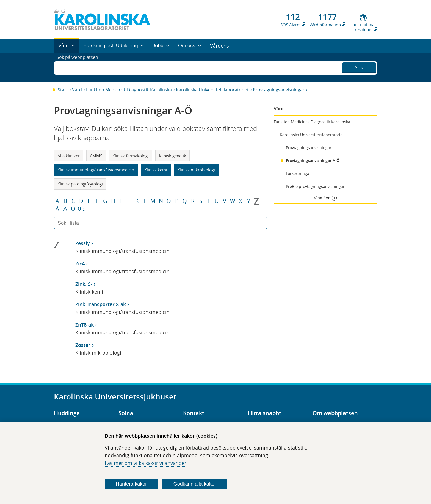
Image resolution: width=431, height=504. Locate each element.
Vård (77, 90)
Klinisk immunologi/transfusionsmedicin (95, 169)
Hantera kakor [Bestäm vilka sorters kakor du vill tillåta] (131, 484)
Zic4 (80, 263)
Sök (359, 66)
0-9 (81, 209)
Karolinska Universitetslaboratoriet (212, 90)
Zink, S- (83, 284)
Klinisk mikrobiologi (196, 169)
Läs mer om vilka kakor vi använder (145, 463)
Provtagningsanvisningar (279, 90)
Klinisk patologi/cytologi (80, 184)
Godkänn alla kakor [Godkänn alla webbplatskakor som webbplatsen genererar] (194, 484)
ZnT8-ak (84, 324)
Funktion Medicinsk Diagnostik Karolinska (129, 90)
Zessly (82, 243)
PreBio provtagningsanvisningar (315, 186)
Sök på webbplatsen (80, 67)
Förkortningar (298, 173)
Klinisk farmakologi (130, 155)
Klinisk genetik (172, 155)
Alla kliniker (68, 155)
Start (63, 90)
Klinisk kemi (155, 169)
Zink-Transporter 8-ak (100, 304)
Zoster (82, 345)
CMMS (96, 155)
